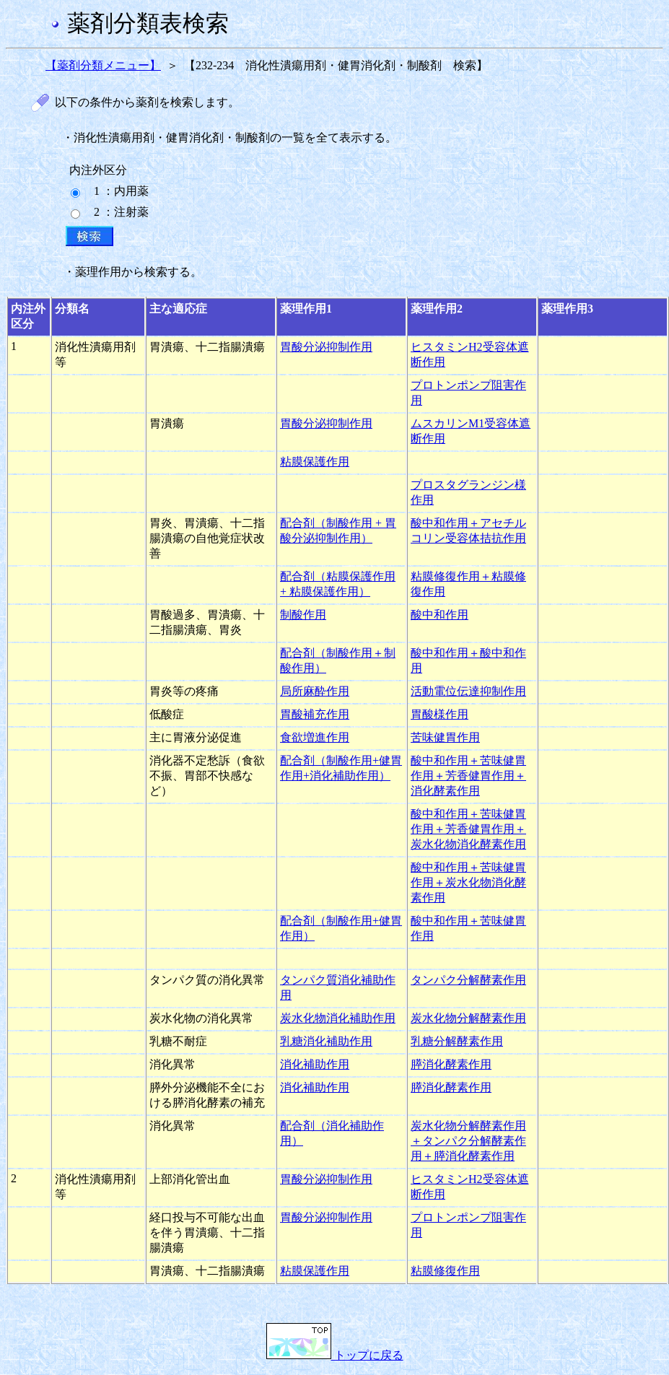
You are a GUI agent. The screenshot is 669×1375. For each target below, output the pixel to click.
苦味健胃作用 (445, 737)
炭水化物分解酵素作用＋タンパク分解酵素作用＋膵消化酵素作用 (468, 1140)
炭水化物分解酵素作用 (468, 1018)
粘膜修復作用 (445, 1271)
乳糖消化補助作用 (326, 1041)
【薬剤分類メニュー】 (103, 65)
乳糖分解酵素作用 (457, 1041)
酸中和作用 (439, 614)
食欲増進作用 (314, 737)
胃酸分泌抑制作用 (326, 347)
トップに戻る (334, 1355)
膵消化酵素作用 (451, 1064)
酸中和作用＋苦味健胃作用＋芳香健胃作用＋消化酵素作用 (468, 775)
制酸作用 (303, 614)
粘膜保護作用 (314, 461)
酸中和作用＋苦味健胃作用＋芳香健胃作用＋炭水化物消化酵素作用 (468, 829)
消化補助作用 (314, 1064)
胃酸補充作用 (314, 714)
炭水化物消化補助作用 (337, 1018)
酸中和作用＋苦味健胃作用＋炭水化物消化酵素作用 (468, 882)
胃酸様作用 (439, 714)
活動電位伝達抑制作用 (468, 691)
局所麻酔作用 (314, 691)
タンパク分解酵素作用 (468, 980)
